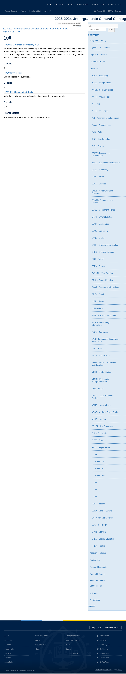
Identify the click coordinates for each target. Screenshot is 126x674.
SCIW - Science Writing (102, 511)
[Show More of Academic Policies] (121, 554)
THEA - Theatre (98, 546)
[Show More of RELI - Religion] (121, 504)
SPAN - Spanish (99, 532)
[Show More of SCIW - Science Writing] (121, 511)
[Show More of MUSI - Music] (121, 389)
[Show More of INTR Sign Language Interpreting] (121, 323)
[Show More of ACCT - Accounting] (121, 76)
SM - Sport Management (102, 518)
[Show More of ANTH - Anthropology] (121, 97)
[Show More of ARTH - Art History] (121, 112)
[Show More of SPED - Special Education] (121, 540)
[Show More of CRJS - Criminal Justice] (121, 217)
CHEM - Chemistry (100, 170)
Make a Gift (100, 11)
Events (68, 649)
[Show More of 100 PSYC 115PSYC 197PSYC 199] (120, 455)
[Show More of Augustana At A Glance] (121, 48)
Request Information (112, 628)
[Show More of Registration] (121, 561)
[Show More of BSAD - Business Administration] (121, 163)
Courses (94, 69)
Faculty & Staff (35, 11)
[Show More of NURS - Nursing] (121, 420)
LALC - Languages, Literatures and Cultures (105, 340)
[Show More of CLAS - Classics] (121, 184)
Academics (70, 5)
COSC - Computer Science (103, 210)
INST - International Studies (104, 316)
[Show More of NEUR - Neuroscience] (121, 406)
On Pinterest (103, 658)
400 (95, 497)
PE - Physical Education (102, 427)
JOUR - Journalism (100, 332)
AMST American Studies (102, 90)
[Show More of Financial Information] (121, 568)
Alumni (46, 11)
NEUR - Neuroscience (101, 406)
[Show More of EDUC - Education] (121, 232)
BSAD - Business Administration (106, 163)
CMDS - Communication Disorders (102, 192)
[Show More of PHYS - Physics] (121, 441)
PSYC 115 (99, 462)
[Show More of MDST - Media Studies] (121, 373)
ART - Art (96, 104)
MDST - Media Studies (101, 373)
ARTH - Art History (100, 111)
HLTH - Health (98, 309)
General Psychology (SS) (22, 45)
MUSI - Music (97, 389)
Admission (58, 5)
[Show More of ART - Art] (121, 104)
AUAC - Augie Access (101, 125)
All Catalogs (95, 600)
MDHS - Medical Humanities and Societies (104, 364)
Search (111, 30)
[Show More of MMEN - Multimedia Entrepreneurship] (121, 380)
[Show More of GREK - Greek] (121, 295)
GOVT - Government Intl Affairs (105, 288)
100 (95, 455)
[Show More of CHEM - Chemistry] (121, 170)
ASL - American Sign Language (105, 118)
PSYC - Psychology (101, 448)
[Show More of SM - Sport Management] (121, 518)
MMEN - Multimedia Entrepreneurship (100, 381)
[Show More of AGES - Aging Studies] (121, 83)
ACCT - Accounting (100, 76)
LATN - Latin (97, 349)
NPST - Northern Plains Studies (105, 413)
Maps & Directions (73, 641)
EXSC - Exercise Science (103, 253)
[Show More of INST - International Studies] (121, 316)
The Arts (94, 5)
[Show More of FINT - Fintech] (121, 260)
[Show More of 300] (121, 491)
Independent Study (19, 92)
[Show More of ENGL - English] (121, 239)
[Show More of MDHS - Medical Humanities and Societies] (121, 363)
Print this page (77, 25)
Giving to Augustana (73, 636)
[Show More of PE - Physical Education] (121, 427)
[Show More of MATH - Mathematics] (121, 356)
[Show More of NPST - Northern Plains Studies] (121, 413)
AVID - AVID (97, 133)
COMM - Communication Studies (102, 202)
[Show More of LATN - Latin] (121, 349)
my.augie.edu (71, 654)
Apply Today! (96, 628)
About (49, 5)
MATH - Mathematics (101, 356)
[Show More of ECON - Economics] (121, 224)
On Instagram (103, 645)
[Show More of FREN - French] (121, 267)
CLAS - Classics (99, 184)
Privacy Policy (107, 670)
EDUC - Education (100, 231)
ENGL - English (98, 238)
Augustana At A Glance (100, 48)
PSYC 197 (99, 469)
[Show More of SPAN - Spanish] (121, 533)
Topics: (13, 73)
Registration (95, 561)
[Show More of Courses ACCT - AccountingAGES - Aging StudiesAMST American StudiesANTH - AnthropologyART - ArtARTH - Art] (120, 69)
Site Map (93, 593)
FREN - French (98, 267)
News (68, 645)
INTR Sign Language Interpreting (101, 324)
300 (95, 490)
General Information (98, 575)
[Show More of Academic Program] (121, 62)
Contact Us (98, 670)
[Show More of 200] (121, 483)
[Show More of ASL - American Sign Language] (121, 119)
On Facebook (103, 636)
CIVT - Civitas (98, 177)
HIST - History (98, 302)
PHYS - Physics (98, 441)
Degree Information (98, 55)
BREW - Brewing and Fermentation (101, 155)
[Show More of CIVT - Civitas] (121, 177)
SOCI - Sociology (99, 525)
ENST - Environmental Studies (105, 245)
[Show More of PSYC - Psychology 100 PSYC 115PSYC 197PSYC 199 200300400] (120, 448)
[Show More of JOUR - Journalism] (121, 333)
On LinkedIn (103, 654)
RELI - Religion (98, 504)
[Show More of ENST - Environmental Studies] (121, 246)
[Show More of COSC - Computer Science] (121, 210)
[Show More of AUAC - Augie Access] (121, 126)
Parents (23, 11)
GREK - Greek (98, 295)
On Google (102, 649)
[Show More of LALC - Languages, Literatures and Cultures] (121, 340)
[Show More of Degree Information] (121, 55)
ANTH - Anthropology (101, 97)
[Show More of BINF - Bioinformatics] (121, 140)
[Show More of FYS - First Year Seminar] (121, 274)
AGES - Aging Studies (101, 83)
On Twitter (102, 641)
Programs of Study (98, 41)
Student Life (82, 5)
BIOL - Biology (98, 147)
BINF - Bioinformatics (101, 140)
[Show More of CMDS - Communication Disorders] (121, 191)
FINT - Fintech (98, 260)
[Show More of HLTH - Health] (121, 309)
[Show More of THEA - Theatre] (121, 547)
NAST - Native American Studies (102, 397)
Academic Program (98, 62)
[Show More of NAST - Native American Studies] (121, 396)
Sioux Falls (116, 5)
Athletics (105, 5)
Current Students (10, 11)
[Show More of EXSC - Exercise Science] (121, 253)
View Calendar (116, 11)
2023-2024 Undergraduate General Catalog (25, 28)
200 (95, 483)
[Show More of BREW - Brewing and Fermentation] (121, 154)
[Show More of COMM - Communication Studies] (121, 201)
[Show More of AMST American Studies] (121, 90)
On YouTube (103, 663)
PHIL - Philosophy (99, 434)
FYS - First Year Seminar (102, 274)
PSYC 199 (99, 476)
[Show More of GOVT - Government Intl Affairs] (121, 288)
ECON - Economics (100, 224)
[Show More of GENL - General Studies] (121, 281)
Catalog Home (96, 586)
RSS (115, 670)
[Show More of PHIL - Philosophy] (121, 434)
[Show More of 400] (121, 498)
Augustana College (14, 4)
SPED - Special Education (103, 539)
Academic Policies (98, 554)
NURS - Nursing (99, 420)
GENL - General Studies (102, 281)
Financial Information (99, 568)
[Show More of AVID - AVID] (121, 133)
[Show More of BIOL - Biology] (121, 147)
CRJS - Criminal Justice (102, 217)
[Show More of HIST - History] (121, 302)
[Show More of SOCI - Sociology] (121, 525)
